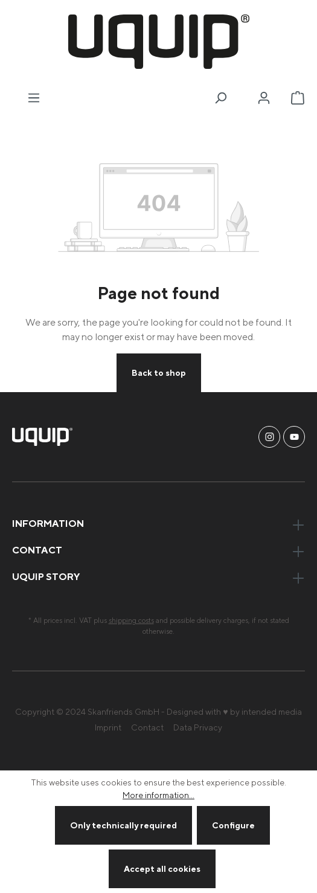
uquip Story (46, 576)
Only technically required (123, 825)
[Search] (220, 98)
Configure (233, 825)
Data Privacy (197, 727)
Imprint (108, 727)
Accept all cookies (162, 868)
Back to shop (159, 372)
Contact (147, 727)
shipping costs (131, 620)
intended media (272, 711)
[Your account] (264, 98)
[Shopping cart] (298, 98)
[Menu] (34, 98)
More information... (158, 795)
